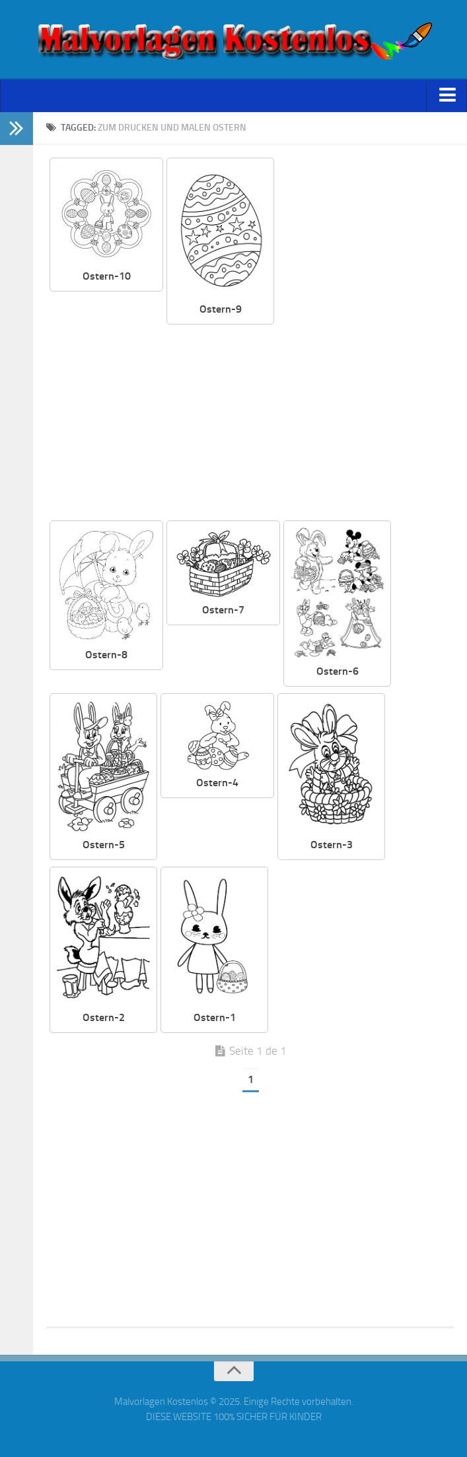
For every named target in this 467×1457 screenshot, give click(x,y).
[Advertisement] (250, 423)
